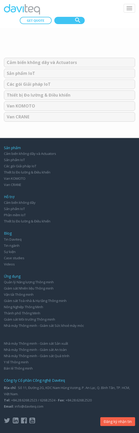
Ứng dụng (12, 276)
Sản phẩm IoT (21, 73)
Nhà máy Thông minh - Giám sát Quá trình (36, 355)
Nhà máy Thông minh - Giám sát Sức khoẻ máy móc (44, 325)
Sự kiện (10, 251)
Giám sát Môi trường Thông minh (29, 319)
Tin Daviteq (13, 239)
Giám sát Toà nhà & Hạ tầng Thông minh (35, 300)
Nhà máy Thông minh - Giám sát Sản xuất (36, 343)
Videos (9, 264)
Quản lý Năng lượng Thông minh (29, 282)
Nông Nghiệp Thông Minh (23, 307)
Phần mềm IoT (15, 215)
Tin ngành (11, 245)
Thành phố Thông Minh (22, 313)
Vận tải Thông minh (19, 294)
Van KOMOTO (21, 106)
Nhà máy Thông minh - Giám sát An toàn (35, 349)
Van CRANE (18, 117)
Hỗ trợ (9, 196)
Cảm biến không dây (20, 202)
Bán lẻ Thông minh (18, 368)
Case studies (14, 258)
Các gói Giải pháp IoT (29, 84)
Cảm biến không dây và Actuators (42, 62)
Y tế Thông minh (16, 362)
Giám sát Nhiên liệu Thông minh (29, 288)
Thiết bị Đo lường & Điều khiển (38, 95)
